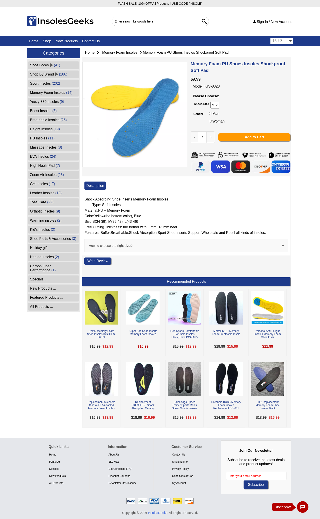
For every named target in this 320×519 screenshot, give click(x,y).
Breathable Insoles (48, 120)
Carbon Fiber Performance (43, 268)
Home (33, 41)
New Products (67, 41)
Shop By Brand (48, 74)
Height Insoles (45, 129)
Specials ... (38, 279)
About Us (113, 454)
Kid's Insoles (42, 229)
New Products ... (43, 288)
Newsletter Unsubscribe (122, 483)
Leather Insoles (46, 193)
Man (215, 114)
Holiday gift (39, 248)
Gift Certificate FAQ (119, 469)
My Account (179, 483)
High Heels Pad (45, 166)
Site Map (113, 461)
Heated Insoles (44, 257)
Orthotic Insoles (45, 211)
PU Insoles (42, 138)
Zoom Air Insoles (47, 175)
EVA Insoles (43, 156)
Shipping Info (180, 461)
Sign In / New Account (272, 22)
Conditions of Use (182, 476)
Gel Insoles (42, 184)
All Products (56, 483)
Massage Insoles (46, 147)
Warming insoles (46, 220)
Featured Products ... (46, 297)
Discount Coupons (119, 476)
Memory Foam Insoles (119, 52)
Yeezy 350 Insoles (47, 102)
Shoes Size (201, 104)
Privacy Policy (180, 469)
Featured (54, 461)
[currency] (281, 41)
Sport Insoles (45, 83)
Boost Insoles (43, 111)
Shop (47, 41)
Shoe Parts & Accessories (53, 239)
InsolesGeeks (157, 513)
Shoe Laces (45, 65)
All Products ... (41, 307)
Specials (54, 469)
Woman (218, 121)
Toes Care (42, 202)
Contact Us (91, 41)
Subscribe (256, 484)
